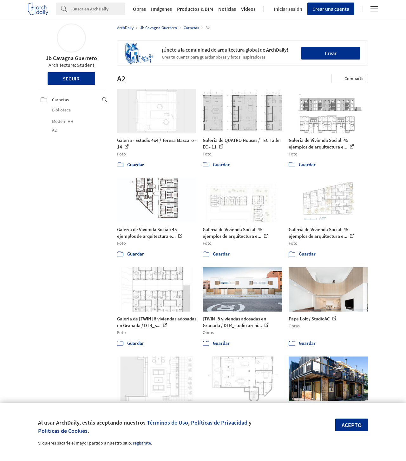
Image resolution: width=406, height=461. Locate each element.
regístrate (142, 443)
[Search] (98, 9)
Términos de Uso (167, 422)
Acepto (352, 425)
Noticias (227, 8)
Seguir (71, 78)
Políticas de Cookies (63, 430)
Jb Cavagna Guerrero (71, 58)
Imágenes (161, 8)
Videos (248, 8)
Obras (139, 8)
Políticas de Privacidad (219, 422)
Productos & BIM (195, 8)
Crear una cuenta (330, 9)
